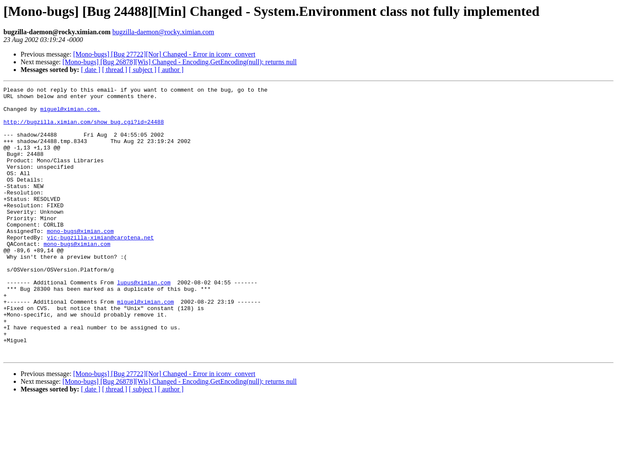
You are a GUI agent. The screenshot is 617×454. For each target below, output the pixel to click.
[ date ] (90, 69)
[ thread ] (114, 69)
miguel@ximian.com (145, 345)
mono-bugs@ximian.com (80, 260)
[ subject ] (142, 69)
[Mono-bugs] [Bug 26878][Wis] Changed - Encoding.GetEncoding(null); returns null (180, 62)
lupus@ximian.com (144, 322)
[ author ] (171, 69)
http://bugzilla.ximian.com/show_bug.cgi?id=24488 (83, 129)
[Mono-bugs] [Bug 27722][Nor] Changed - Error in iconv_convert (164, 54)
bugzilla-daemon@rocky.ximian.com (163, 32)
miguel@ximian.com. (70, 114)
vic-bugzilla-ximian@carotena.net (100, 268)
